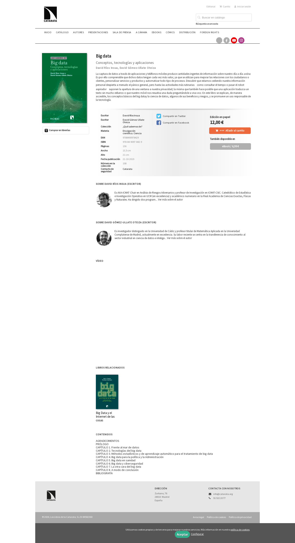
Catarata (127, 168)
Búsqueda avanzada (207, 23)
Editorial (210, 6)
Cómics (170, 32)
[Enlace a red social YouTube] (234, 40)
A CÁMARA (141, 32)
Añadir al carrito (232, 130)
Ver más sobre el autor (170, 199)
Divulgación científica (129, 132)
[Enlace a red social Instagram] (241, 40)
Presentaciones (98, 32)
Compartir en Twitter (171, 116)
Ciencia (138, 133)
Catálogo (62, 32)
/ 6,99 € (230, 146)
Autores (78, 32)
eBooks (156, 32)
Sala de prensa (122, 32)
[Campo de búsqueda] (224, 18)
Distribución (187, 32)
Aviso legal (198, 517)
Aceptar (182, 534)
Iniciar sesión (242, 6)
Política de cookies (216, 517)
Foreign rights (209, 32)
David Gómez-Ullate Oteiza (138, 68)
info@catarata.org (223, 493)
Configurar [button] (197, 534)
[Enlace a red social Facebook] (227, 40)
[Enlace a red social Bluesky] (249, 40)
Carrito (225, 6)
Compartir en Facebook (173, 122)
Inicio (47, 32)
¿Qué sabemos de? (132, 126)
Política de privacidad (240, 517)
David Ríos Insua (107, 68)
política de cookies (240, 529)
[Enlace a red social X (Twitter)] (219, 40)
